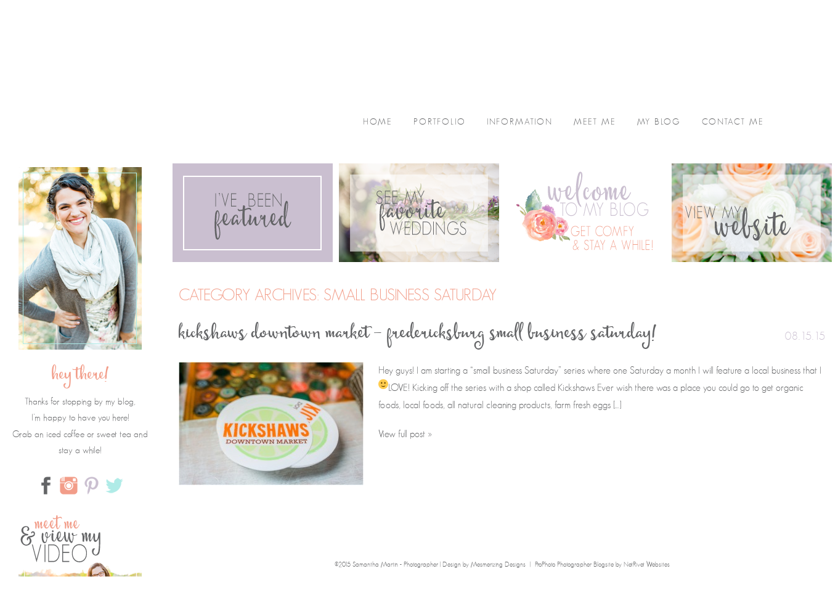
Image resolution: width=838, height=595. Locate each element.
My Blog (659, 122)
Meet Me (595, 122)
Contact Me (733, 122)
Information (520, 122)
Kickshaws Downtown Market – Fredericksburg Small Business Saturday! (418, 335)
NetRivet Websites (647, 564)
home (378, 122)
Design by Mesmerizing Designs (484, 564)
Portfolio (439, 122)
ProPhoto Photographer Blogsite (574, 564)
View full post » (405, 434)
